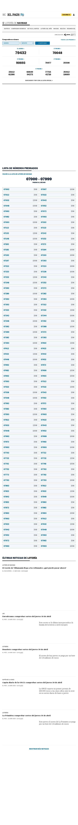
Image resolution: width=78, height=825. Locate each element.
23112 (11, 72)
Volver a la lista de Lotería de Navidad (17, 174)
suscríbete (66, 15)
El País (4, 610)
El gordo (20, 48)
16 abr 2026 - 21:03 (15, 610)
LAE (3, 604)
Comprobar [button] (42, 43)
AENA (70, 34)
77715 (48, 72)
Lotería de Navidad (15, 23)
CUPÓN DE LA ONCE (8, 684)
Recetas (63, 28)
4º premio (57, 59)
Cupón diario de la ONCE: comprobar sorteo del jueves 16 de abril (32, 687)
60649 (30, 72)
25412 (66, 72)
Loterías (5, 644)
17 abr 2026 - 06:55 (20, 571)
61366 (12, 74)
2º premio (57, 48)
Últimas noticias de (19, 558)
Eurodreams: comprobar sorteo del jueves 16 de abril (26, 608)
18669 (66, 74)
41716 (48, 74)
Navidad (56, 28)
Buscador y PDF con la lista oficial (38, 80)
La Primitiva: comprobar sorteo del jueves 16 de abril (26, 726)
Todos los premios (68, 39)
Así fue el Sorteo (33, 28)
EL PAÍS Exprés (6, 571)
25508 (66, 63)
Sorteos (7, 28)
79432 (20, 52)
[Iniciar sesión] (74, 15)
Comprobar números (18, 28)
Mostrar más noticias (39, 766)
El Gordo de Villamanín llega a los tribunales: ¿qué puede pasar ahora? (34, 568)
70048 (57, 53)
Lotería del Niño (46, 28)
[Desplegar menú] (4, 15)
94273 (30, 74)
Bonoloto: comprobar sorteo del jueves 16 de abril (25, 647)
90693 (20, 63)
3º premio (20, 59)
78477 (48, 63)
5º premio (38, 69)
